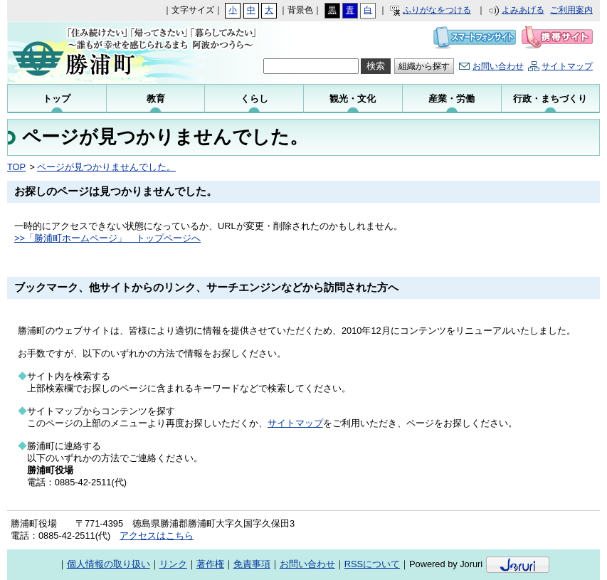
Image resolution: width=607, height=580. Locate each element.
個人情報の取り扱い (108, 564)
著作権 (210, 564)
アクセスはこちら (157, 535)
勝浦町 (108, 52)
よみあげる (523, 10)
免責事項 (251, 564)
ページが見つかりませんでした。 (106, 167)
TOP (16, 167)
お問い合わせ (498, 66)
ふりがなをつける (437, 10)
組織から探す (424, 66)
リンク (173, 564)
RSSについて (372, 564)
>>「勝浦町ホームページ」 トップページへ (107, 238)
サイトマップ (567, 66)
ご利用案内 (571, 10)
